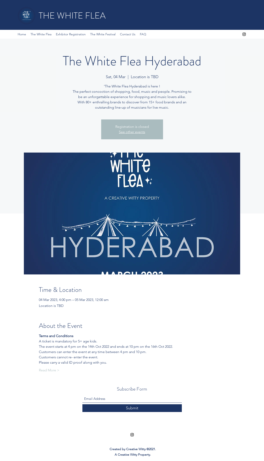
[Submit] (132, 408)
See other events (132, 132)
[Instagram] (244, 34)
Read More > (49, 370)
